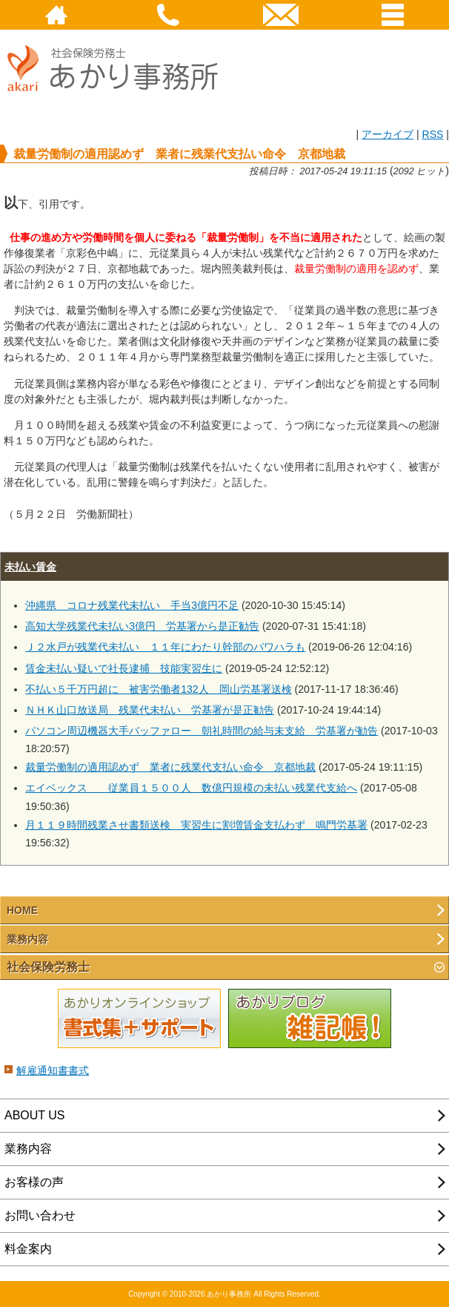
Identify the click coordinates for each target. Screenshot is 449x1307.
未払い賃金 (30, 567)
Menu (393, 15)
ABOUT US (34, 1115)
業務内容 (27, 939)
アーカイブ (387, 134)
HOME (56, 15)
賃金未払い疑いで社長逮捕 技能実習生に (123, 668)
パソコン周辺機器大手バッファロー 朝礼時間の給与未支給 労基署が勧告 (201, 731)
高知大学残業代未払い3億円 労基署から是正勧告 (142, 626)
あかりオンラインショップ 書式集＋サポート (139, 1019)
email (280, 15)
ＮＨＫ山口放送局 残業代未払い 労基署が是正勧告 (149, 710)
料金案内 (28, 1248)
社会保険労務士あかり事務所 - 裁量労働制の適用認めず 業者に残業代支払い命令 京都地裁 (118, 105)
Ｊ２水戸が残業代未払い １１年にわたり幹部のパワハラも (165, 647)
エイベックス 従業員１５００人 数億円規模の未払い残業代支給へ (191, 788)
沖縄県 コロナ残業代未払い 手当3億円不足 (132, 605)
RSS (432, 134)
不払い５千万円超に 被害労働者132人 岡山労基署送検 (158, 689)
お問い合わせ (40, 1215)
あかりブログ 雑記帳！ (309, 1019)
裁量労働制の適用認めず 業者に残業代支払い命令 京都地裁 (170, 767)
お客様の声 (34, 1182)
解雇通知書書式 (52, 1070)
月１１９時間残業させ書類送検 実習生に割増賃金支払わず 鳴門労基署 (196, 825)
